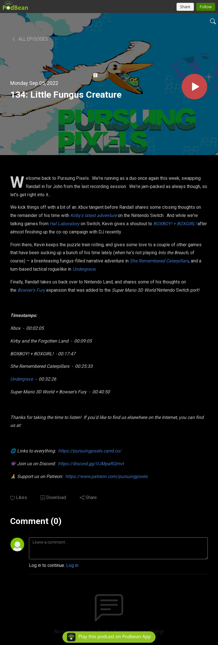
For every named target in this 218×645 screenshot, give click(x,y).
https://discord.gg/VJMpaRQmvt (91, 463)
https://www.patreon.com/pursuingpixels (106, 476)
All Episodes (29, 39)
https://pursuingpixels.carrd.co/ (89, 451)
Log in (72, 565)
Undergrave (21, 379)
